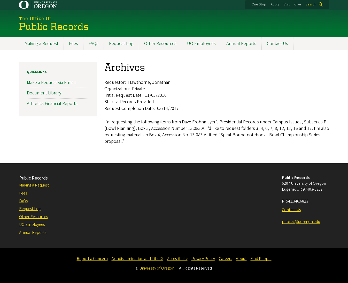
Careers (225, 259)
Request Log (121, 43)
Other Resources (160, 43)
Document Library (44, 93)
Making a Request (41, 43)
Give (297, 4)
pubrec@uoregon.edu (301, 222)
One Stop (259, 4)
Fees (73, 43)
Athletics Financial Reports (52, 103)
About (241, 259)
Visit (287, 4)
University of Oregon (156, 268)
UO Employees (201, 43)
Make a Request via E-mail (51, 82)
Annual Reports (241, 43)
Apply (275, 4)
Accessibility (177, 259)
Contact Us (277, 43)
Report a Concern (92, 259)
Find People (261, 259)
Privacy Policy (203, 259)
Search (310, 4)
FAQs (93, 43)
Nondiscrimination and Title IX (137, 259)
